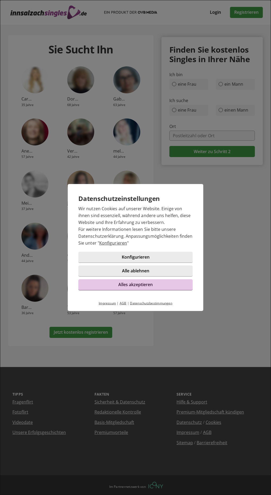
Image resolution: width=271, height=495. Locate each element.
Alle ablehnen (135, 271)
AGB (123, 303)
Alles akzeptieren (135, 284)
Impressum (107, 303)
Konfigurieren (113, 243)
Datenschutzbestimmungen (151, 303)
